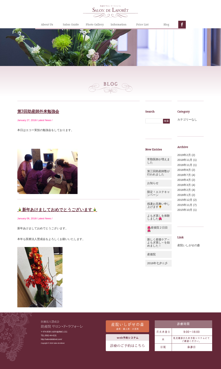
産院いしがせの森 (188, 245)
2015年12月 (184, 199)
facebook (182, 24)
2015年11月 (184, 204)
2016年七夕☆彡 (157, 263)
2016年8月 (184, 169)
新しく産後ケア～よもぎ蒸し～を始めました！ (158, 242)
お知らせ (153, 183)
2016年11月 (184, 164)
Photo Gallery (95, 24)
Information (119, 24)
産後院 (151, 254)
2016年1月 (184, 194)
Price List (142, 24)
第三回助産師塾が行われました (158, 173)
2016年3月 (184, 184)
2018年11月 (184, 159)
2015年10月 (184, 209)
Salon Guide (71, 24)
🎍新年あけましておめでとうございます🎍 (57, 209)
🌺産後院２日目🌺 (157, 229)
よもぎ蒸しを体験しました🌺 (158, 217)
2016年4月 (184, 179)
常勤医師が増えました (158, 161)
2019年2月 (184, 154)
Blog (166, 24)
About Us (47, 24)
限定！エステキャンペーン (158, 193)
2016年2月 (184, 189)
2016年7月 (184, 174)
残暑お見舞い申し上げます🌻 (158, 205)
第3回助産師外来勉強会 (38, 111)
